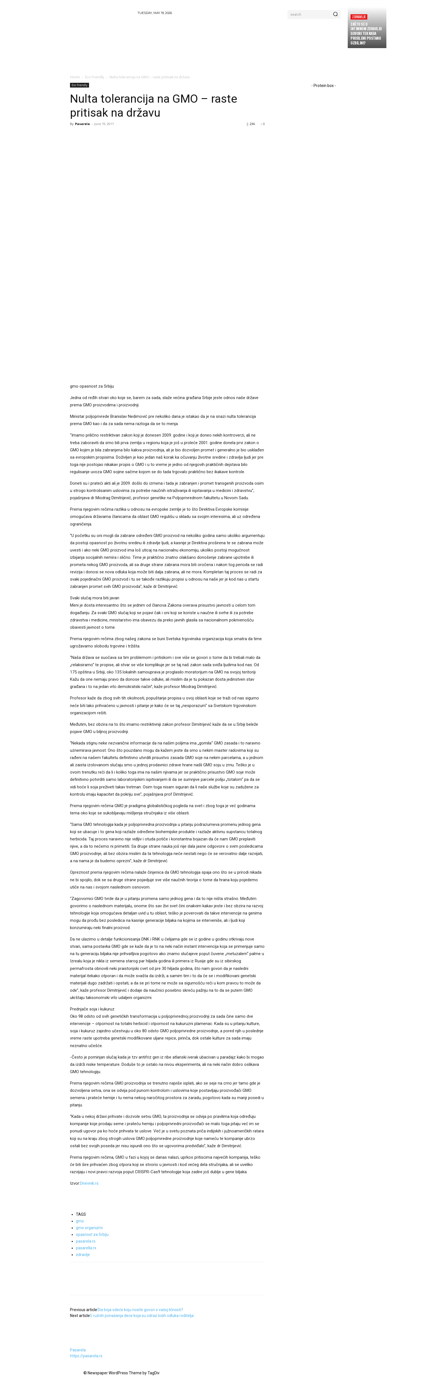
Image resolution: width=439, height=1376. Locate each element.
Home (75, 77)
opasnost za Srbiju (92, 1234)
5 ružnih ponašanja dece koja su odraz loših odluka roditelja (142, 1315)
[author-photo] (83, 1344)
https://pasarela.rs (86, 1356)
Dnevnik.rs (89, 1183)
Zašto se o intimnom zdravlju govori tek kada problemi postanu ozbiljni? (366, 33)
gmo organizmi (89, 1228)
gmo (80, 1221)
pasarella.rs (86, 1248)
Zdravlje (359, 16)
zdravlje (83, 1254)
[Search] (335, 14)
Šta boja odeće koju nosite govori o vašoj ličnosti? (140, 1309)
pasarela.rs (85, 1241)
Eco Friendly (94, 77)
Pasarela (82, 124)
